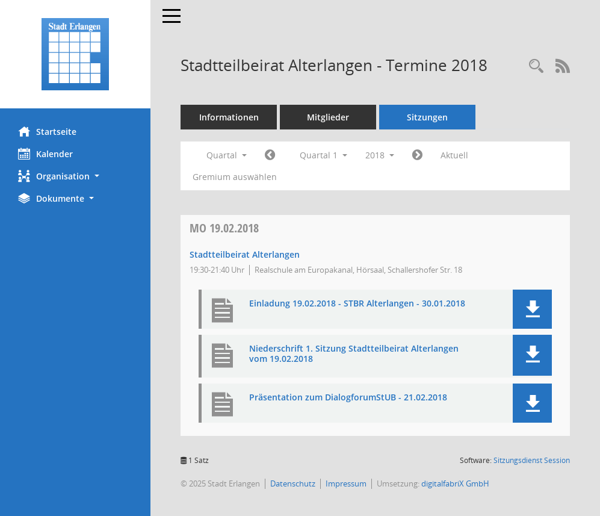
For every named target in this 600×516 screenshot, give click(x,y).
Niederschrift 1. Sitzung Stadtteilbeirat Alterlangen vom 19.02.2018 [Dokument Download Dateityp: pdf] (354, 354)
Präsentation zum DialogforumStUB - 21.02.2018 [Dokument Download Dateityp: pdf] (348, 398)
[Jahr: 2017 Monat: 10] (270, 155)
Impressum (346, 483)
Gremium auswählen (235, 176)
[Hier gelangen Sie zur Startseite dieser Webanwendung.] (75, 54)
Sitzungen (427, 117)
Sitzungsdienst (531, 460)
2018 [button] (379, 155)
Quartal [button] (226, 155)
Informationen (229, 117)
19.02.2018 (224, 228)
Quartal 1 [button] (323, 155)
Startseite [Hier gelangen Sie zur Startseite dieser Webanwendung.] (47, 131)
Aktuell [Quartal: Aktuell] (454, 155)
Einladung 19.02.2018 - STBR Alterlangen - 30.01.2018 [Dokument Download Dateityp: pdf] (357, 304)
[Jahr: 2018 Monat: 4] (417, 155)
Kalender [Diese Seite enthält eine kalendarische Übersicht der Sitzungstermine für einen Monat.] (45, 154)
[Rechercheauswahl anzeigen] (536, 66)
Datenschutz (292, 483)
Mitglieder (328, 117)
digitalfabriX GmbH (455, 483)
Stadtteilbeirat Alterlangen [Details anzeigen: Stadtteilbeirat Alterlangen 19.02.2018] (245, 254)
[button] (75, 176)
